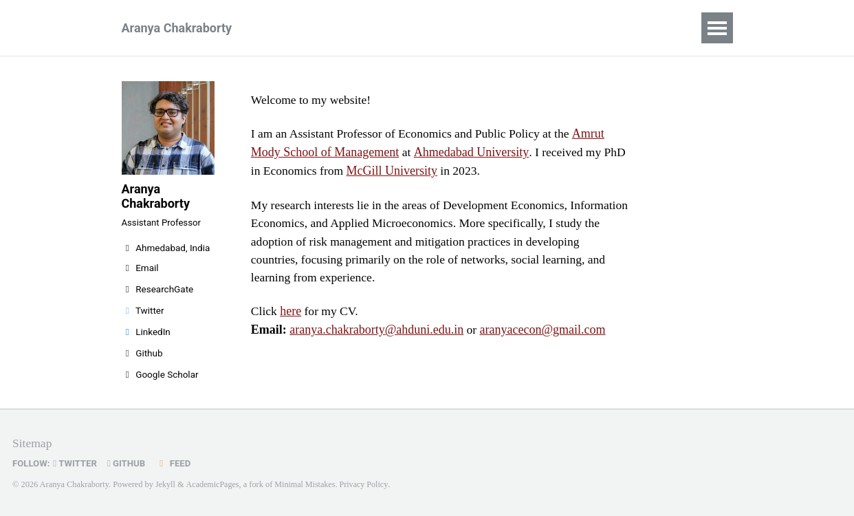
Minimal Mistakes (307, 484)
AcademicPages (213, 484)
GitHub (129, 463)
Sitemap (32, 443)
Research (406, 28)
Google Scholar (160, 379)
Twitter (143, 315)
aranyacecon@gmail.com (543, 334)
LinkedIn (146, 336)
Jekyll (165, 484)
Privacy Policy (367, 484)
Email (140, 272)
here (291, 315)
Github (142, 357)
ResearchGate (158, 293)
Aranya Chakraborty (177, 28)
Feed (177, 463)
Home (297, 28)
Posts (472, 28)
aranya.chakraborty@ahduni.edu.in (376, 334)
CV (347, 28)
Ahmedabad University (470, 153)
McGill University (394, 171)
